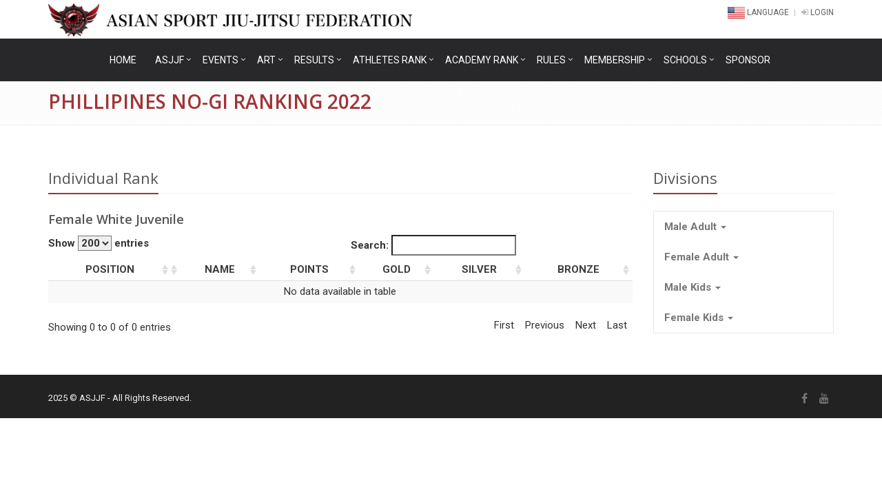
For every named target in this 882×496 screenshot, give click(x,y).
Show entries (98, 243)
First (504, 325)
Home (123, 59)
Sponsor (748, 59)
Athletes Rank (390, 59)
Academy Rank (481, 59)
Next (585, 325)
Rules (551, 59)
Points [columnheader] (309, 269)
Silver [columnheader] (479, 269)
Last (617, 325)
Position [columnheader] (109, 269)
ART (266, 59)
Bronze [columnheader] (578, 269)
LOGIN (817, 12)
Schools (685, 59)
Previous (544, 325)
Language (759, 12)
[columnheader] (176, 270)
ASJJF (169, 59)
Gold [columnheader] (396, 269)
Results (314, 59)
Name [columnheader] (220, 269)
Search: (433, 245)
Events (220, 59)
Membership (614, 59)
